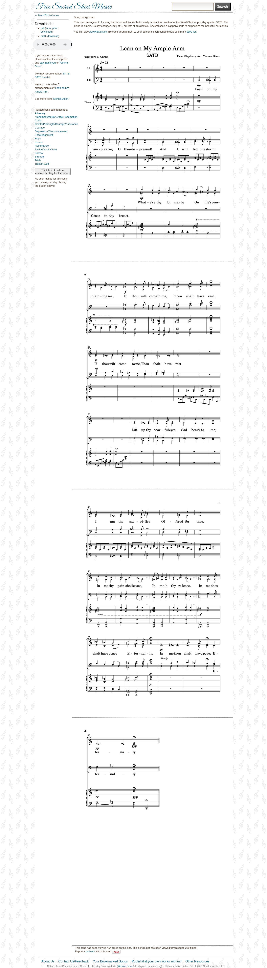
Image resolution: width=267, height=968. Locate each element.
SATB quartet (42, 77)
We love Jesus (125, 966)
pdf (42, 28)
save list (191, 31)
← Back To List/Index (47, 15)
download (46, 31)
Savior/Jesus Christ (46, 149)
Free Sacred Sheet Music (73, 7)
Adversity (40, 113)
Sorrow (39, 153)
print (54, 28)
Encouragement (44, 134)
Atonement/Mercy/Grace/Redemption (56, 116)
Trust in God (42, 163)
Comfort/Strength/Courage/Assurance (56, 124)
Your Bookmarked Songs (110, 961)
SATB (66, 73)
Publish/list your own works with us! (157, 961)
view (48, 28)
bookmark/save (98, 31)
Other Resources (197, 961)
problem (90, 951)
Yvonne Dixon (60, 98)
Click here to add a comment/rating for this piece (52, 172)
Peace (38, 142)
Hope (38, 138)
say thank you (48, 62)
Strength (40, 156)
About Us (48, 961)
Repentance (42, 145)
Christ (38, 120)
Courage (40, 127)
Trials (38, 160)
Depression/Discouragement (51, 131)
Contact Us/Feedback (73, 961)
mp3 (43, 36)
